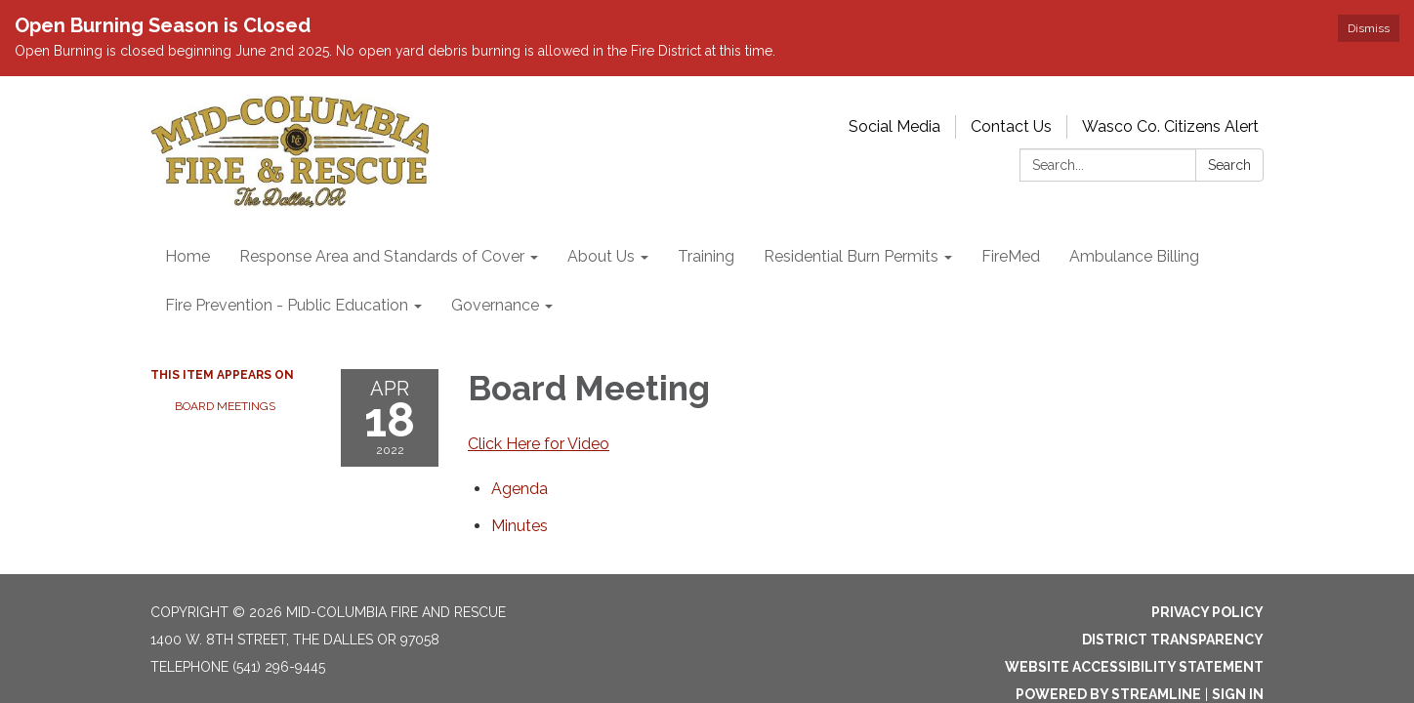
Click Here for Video (538, 443)
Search (1229, 165)
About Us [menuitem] (601, 256)
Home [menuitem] (187, 256)
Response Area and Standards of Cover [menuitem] (381, 256)
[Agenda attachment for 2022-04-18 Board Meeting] (519, 488)
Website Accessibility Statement (1134, 667)
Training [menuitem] (706, 256)
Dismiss (1369, 28)
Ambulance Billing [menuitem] (1134, 256)
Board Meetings (225, 406)
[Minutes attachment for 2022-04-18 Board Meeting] (519, 526)
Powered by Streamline (1108, 694)
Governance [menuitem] (495, 305)
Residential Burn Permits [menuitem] (851, 256)
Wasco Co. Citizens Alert (1170, 126)
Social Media (894, 126)
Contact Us (1011, 126)
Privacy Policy (1207, 612)
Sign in (1238, 694)
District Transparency (1173, 639)
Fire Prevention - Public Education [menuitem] (286, 305)
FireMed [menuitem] (1010, 256)
